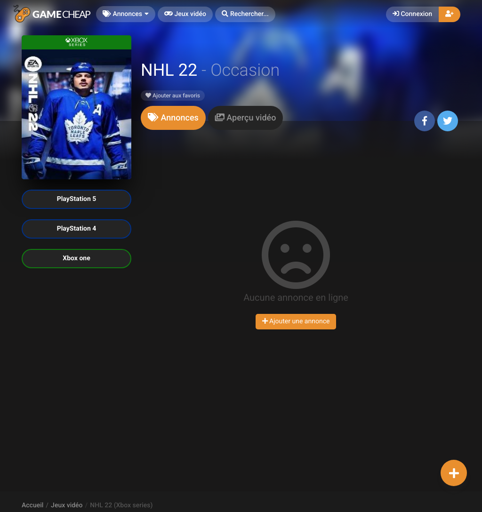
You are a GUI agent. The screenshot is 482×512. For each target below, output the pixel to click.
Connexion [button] (412, 14)
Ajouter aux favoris (172, 95)
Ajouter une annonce (296, 321)
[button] (245, 14)
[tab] (173, 118)
